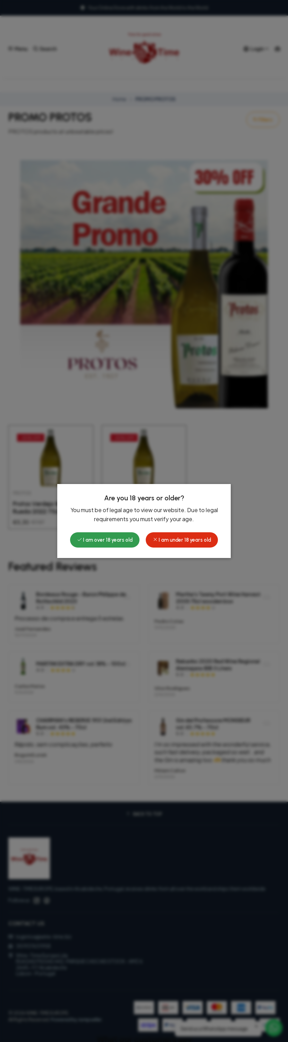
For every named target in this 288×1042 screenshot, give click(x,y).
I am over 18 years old (105, 540)
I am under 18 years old (182, 540)
